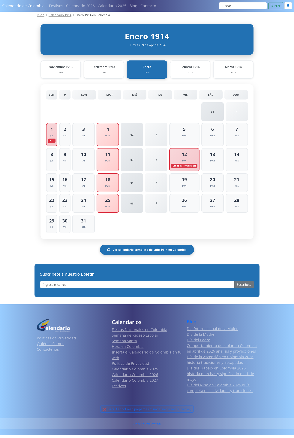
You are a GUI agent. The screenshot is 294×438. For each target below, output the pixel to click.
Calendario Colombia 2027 (135, 383)
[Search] (243, 5)
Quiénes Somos (50, 346)
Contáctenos (48, 352)
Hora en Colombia (127, 349)
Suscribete (244, 288)
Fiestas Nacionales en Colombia (139, 332)
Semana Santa (124, 344)
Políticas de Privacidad (56, 341)
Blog (133, 5)
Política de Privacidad (130, 366)
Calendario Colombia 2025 (135, 372)
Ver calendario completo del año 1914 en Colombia (146, 253)
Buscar (275, 6)
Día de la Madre (200, 337)
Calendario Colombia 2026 (135, 377)
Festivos (56, 5)
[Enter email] (137, 287)
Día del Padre (198, 343)
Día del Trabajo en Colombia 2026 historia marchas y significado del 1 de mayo (220, 377)
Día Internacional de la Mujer (212, 331)
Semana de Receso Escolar (135, 338)
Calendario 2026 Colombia (147, 426)
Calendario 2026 (80, 5)
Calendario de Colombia (23, 5)
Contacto (148, 5)
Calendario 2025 (112, 5)
